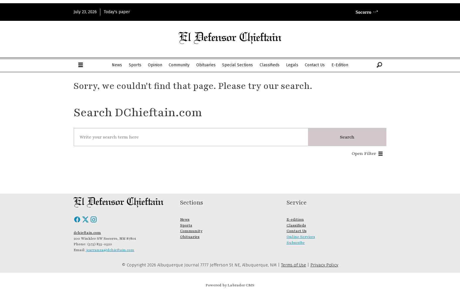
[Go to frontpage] (230, 38)
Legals (292, 64)
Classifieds (270, 64)
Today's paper (117, 11)
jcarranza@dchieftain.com (109, 250)
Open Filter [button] (364, 153)
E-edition (295, 219)
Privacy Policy (324, 265)
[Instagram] (93, 221)
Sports (135, 64)
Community (179, 64)
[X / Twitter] (86, 221)
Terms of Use (293, 265)
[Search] (379, 65)
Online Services (301, 236)
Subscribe (296, 242)
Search (347, 137)
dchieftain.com (87, 232)
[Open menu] (81, 65)
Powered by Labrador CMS (230, 285)
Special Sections (237, 64)
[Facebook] (78, 221)
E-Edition (340, 64)
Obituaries (206, 64)
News (117, 64)
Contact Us (315, 64)
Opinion (155, 64)
